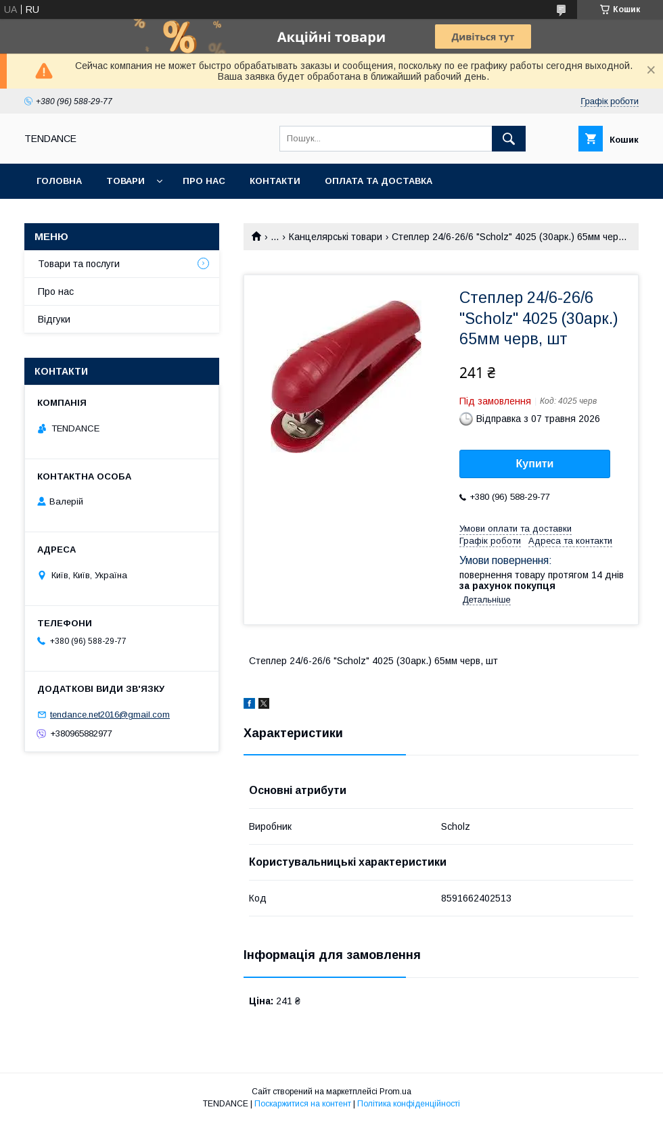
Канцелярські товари (335, 236)
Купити (535, 463)
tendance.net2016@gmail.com (110, 714)
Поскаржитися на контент (302, 1103)
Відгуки (54, 319)
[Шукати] (509, 138)
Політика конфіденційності (408, 1103)
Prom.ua (395, 1091)
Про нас (204, 181)
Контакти (275, 181)
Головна (59, 181)
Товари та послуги (79, 263)
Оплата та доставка (378, 181)
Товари (125, 181)
